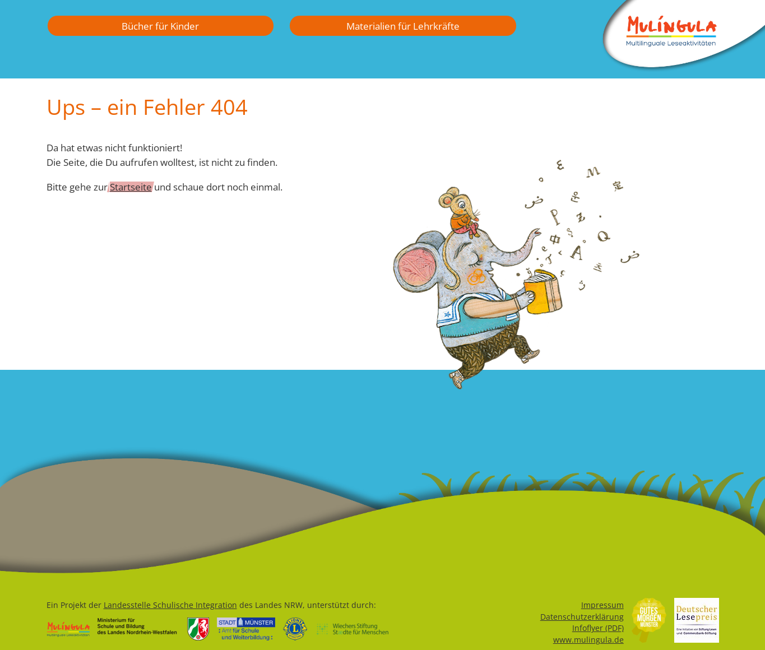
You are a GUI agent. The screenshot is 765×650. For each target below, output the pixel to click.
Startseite (131, 186)
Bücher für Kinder (160, 25)
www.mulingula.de (588, 639)
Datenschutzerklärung (582, 616)
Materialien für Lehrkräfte (403, 25)
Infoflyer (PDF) (598, 628)
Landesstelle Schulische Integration (170, 605)
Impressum (602, 605)
